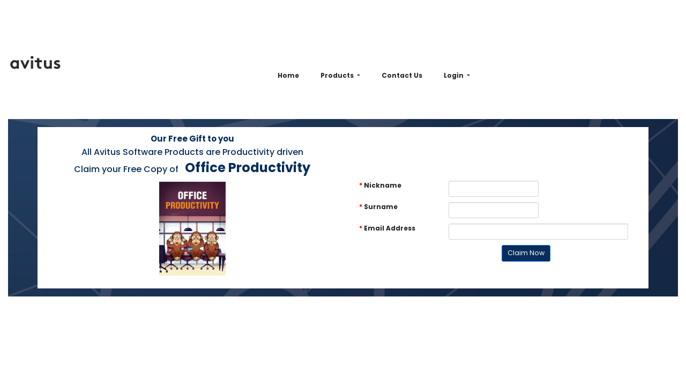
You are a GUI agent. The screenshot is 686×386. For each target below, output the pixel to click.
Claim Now (526, 252)
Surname (378, 206)
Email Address (387, 228)
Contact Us (402, 75)
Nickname (380, 185)
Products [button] (337, 75)
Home (288, 75)
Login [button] (454, 75)
